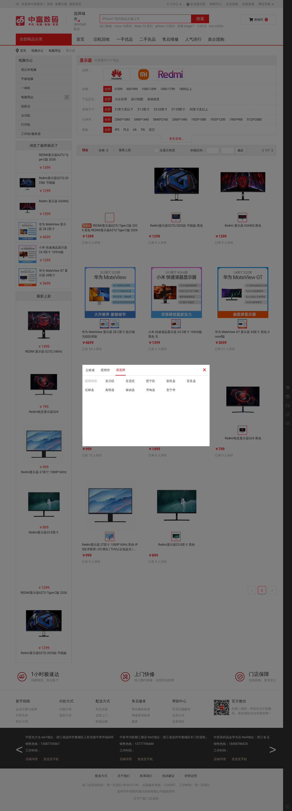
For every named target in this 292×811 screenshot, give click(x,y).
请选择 (120, 370)
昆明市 (105, 370)
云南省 (90, 370)
